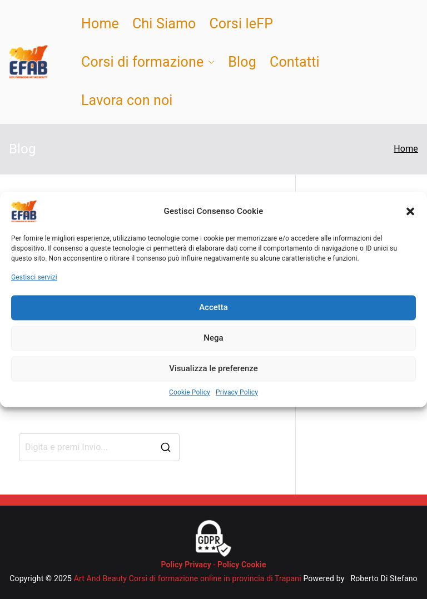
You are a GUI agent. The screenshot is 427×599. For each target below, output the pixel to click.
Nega (213, 338)
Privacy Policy (237, 392)
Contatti (295, 62)
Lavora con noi (127, 100)
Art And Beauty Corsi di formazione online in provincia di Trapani (187, 578)
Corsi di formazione (148, 61)
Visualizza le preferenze (213, 369)
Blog (242, 62)
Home (100, 24)
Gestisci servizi (34, 277)
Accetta (213, 308)
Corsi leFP (241, 24)
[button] (410, 211)
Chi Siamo (164, 24)
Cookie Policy (189, 392)
